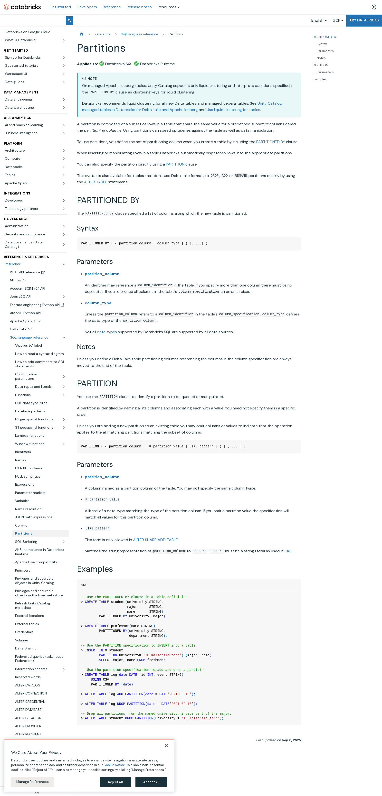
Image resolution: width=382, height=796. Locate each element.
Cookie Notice (114, 765)
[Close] (166, 745)
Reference (112, 6)
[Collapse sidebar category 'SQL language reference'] (64, 337)
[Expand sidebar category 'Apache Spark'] (64, 183)
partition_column (102, 273)
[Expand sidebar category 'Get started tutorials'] (64, 65)
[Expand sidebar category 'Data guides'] (64, 82)
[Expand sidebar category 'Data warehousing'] (64, 107)
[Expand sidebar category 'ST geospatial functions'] (64, 427)
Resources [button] (167, 6)
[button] (35, 57)
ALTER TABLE (95, 182)
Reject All (115, 782)
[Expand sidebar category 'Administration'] (64, 226)
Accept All (151, 782)
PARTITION (175, 164)
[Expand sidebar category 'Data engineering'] (64, 99)
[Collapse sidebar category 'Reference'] (64, 264)
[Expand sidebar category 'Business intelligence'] (64, 133)
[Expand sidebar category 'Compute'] (64, 158)
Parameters (325, 51)
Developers (87, 6)
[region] (89, 766)
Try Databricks (364, 20)
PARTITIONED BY (270, 141)
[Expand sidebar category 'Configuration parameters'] (64, 376)
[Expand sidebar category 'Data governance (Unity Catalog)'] (64, 244)
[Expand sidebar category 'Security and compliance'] (64, 234)
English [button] (317, 20)
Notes (321, 58)
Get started (60, 6)
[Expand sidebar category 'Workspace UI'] (64, 74)
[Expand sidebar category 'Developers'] (64, 200)
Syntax (322, 44)
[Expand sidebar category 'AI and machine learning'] (64, 125)
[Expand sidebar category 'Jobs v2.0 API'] (64, 296)
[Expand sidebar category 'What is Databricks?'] (64, 40)
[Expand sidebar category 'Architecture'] (64, 150)
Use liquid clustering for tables (233, 109)
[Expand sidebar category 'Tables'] (64, 175)
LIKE (288, 551)
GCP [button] (336, 20)
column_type (98, 302)
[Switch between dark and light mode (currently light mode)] (374, 7)
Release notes (139, 6)
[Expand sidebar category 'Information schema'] (64, 669)
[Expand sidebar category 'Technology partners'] (64, 209)
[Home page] (81, 34)
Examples (320, 79)
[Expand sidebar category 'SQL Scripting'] (64, 542)
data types (107, 331)
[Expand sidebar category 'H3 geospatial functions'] (64, 419)
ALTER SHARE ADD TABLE (155, 539)
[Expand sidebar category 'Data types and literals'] (64, 386)
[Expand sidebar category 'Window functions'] (64, 444)
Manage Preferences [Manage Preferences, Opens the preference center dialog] (32, 782)
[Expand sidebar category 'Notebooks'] (64, 167)
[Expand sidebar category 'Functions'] (64, 395)
